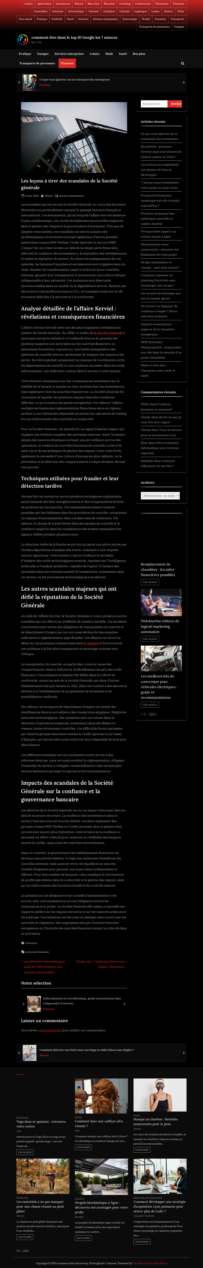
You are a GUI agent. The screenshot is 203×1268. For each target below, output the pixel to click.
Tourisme (160, 19)
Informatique (76, 11)
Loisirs (155, 11)
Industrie (57, 11)
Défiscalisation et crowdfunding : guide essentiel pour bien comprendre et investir (82, 1001)
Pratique (42, 19)
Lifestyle (124, 11)
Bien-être (93, 3)
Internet (94, 11)
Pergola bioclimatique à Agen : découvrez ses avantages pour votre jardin (101, 1207)
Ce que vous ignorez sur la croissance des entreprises (75, 79)
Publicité (57, 19)
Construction (143, 3)
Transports (177, 19)
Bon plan (109, 3)
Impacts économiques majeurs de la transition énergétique (157, 329)
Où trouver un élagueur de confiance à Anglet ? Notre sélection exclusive (159, 311)
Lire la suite (24, 1152)
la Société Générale (37, 952)
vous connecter (49, 1030)
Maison (168, 11)
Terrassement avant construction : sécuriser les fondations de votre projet (159, 249)
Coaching (125, 3)
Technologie (129, 19)
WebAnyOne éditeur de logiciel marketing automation (160, 626)
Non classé (25, 19)
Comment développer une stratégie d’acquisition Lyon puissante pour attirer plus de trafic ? (160, 1206)
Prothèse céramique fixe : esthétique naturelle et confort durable (158, 218)
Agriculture (44, 3)
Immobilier (41, 11)
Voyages (179, 26)
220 (152, 714)
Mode (180, 11)
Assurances (63, 3)
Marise (49, 195)
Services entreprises (105, 19)
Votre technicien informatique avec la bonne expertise (160, 448)
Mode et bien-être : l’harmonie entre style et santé (158, 370)
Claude (146, 417)
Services (83, 19)
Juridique (109, 11)
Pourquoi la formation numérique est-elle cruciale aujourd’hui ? (160, 200)
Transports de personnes (154, 26)
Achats (28, 3)
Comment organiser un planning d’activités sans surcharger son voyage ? (158, 280)
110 (25, 1250)
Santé (70, 19)
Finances (178, 3)
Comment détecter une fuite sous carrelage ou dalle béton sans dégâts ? (87, 1050)
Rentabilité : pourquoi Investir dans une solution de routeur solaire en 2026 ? (161, 151)
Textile (146, 19)
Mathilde (147, 461)
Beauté (79, 3)
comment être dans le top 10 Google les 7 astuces (74, 37)
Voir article (150, 582)
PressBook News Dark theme (149, 1263)
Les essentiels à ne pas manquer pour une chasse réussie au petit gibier (40, 1206)
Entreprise (161, 3)
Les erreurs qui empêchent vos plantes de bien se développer (160, 169)
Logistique (140, 11)
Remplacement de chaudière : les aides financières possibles (158, 569)
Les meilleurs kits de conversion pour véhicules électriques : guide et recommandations (159, 686)
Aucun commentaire (71, 195)
